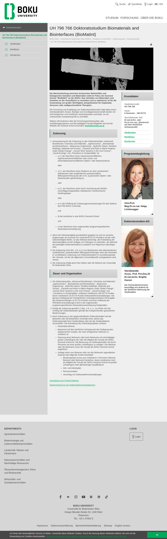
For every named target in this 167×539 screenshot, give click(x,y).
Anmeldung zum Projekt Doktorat (64, 380)
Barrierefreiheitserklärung (88, 525)
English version (122, 525)
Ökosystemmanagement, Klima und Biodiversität (20, 471)
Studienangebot (119, 39)
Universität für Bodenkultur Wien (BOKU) (76, 39)
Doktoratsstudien (13, 27)
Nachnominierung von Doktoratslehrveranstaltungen (72, 385)
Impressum (42, 525)
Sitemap (108, 525)
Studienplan (15, 44)
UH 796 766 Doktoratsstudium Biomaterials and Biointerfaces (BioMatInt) (78, 42)
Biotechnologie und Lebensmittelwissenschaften (18, 442)
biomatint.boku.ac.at (94, 126)
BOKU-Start (54, 39)
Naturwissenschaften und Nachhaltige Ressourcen (17, 461)
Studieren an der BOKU (102, 39)
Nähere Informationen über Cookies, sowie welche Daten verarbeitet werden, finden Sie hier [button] (86, 536)
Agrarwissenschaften (14, 434)
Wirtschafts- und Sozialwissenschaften (15, 481)
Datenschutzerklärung (62, 525)
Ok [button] (157, 535)
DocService (15, 55)
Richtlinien (14, 49)
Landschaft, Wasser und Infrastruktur (16, 452)
